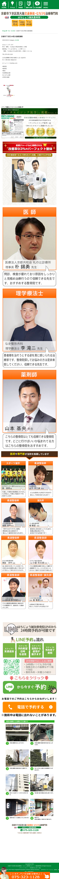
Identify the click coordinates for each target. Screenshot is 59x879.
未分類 (13, 31)
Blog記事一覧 (6, 31)
